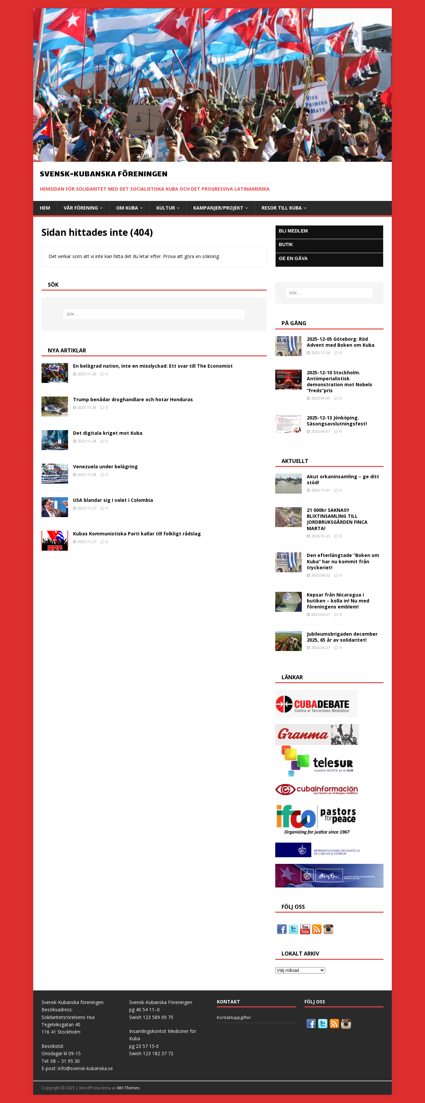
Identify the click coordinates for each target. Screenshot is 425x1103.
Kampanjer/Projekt (218, 208)
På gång (294, 323)
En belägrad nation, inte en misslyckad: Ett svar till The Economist (153, 366)
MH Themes (128, 1088)
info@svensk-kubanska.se (85, 1068)
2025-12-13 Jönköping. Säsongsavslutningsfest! (337, 420)
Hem (45, 208)
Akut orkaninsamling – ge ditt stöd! (343, 479)
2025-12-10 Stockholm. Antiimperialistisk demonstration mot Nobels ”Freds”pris (339, 381)
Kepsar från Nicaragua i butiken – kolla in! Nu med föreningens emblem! (338, 601)
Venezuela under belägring (105, 466)
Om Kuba (127, 208)
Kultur (165, 208)
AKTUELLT (295, 461)
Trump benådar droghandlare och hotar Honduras (133, 399)
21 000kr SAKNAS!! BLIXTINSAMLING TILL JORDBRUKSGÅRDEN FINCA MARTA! (337, 519)
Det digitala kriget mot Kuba (107, 433)
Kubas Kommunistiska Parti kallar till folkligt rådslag (137, 533)
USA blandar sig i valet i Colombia (113, 500)
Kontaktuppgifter (234, 1017)
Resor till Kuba (282, 208)
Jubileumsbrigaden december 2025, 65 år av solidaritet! (342, 637)
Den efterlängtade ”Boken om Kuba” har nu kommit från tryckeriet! (343, 561)
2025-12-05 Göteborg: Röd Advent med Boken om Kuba (341, 342)
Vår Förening (81, 208)
